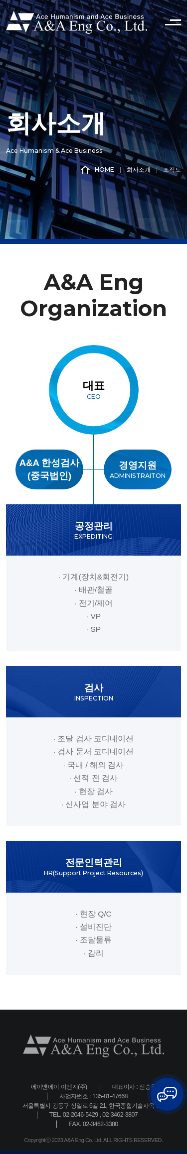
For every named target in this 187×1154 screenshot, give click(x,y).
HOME (97, 170)
